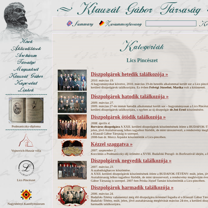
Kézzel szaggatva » (112, 144)
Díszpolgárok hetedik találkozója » (129, 74)
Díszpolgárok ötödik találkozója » (128, 117)
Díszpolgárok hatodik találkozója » (130, 96)
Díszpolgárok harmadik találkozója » (132, 187)
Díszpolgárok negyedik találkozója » (131, 161)
